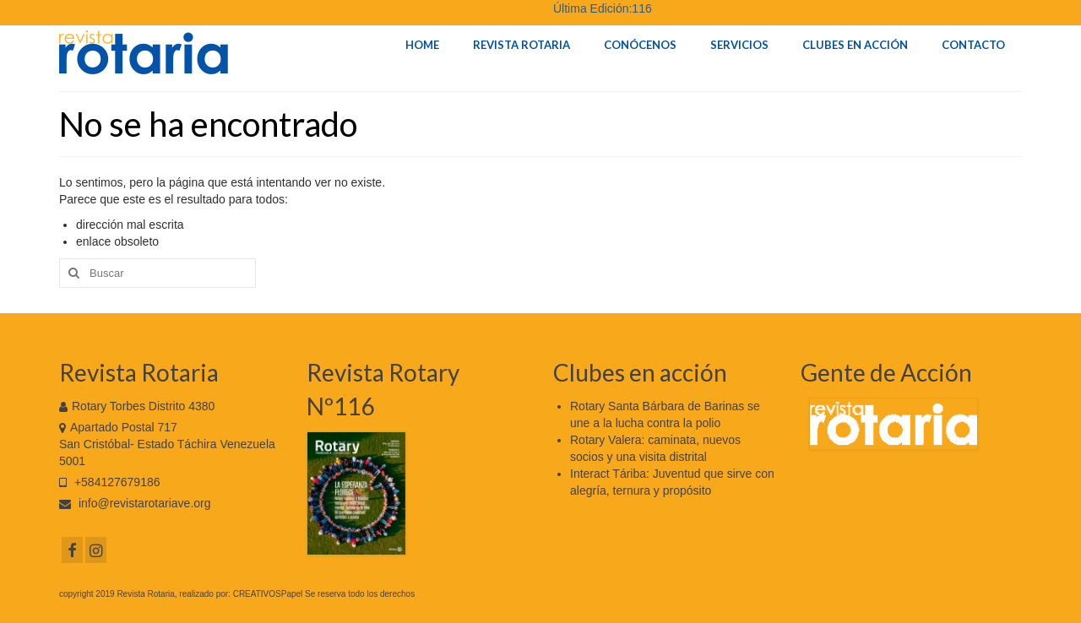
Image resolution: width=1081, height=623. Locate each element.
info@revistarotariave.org (135, 503)
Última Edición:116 (602, 8)
